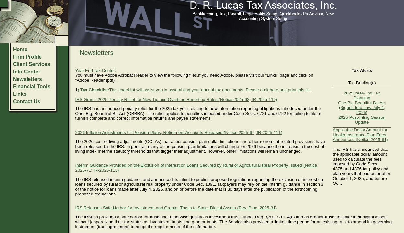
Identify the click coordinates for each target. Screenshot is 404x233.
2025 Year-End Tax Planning (362, 95)
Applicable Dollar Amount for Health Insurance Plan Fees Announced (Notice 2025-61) (360, 135)
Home (20, 49)
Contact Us (26, 101)
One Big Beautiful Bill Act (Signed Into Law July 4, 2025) (362, 107)
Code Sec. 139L (199, 184)
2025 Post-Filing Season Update (361, 120)
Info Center (26, 71)
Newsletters (27, 79)
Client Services (31, 64)
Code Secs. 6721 (250, 113)
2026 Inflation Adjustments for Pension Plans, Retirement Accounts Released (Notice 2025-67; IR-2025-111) (178, 132)
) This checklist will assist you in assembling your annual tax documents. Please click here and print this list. (195, 89)
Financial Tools (31, 86)
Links (20, 94)
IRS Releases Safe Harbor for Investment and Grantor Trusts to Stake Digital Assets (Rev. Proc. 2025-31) (176, 207)
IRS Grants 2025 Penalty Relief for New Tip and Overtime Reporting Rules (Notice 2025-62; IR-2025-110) (176, 99)
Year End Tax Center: (95, 70)
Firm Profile (27, 57)
